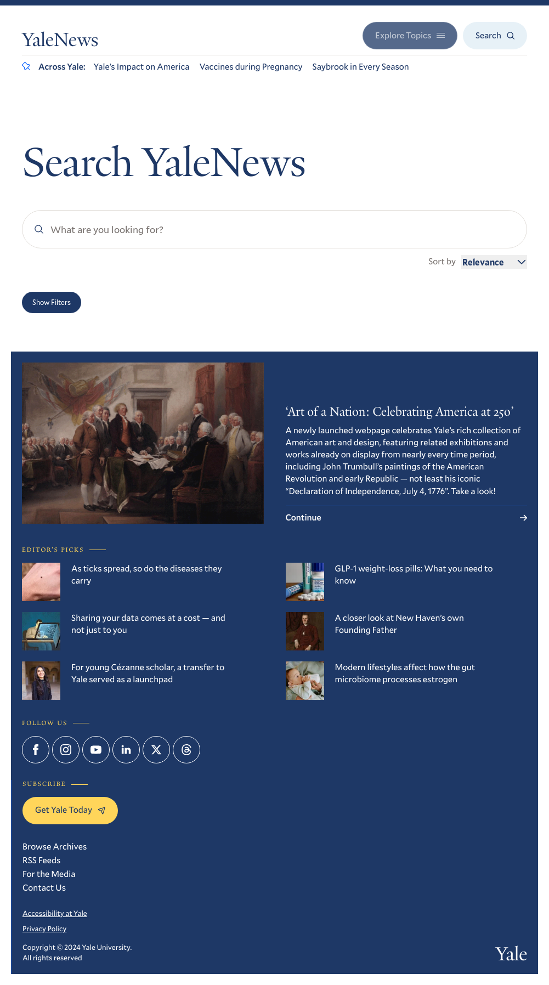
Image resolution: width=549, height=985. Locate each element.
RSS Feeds (41, 860)
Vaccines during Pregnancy (250, 66)
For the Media (49, 874)
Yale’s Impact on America (142, 66)
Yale (511, 956)
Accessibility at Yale (54, 913)
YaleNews (60, 42)
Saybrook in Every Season (361, 66)
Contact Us (44, 887)
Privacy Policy (44, 928)
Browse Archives (54, 846)
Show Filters (51, 302)
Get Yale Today (70, 810)
